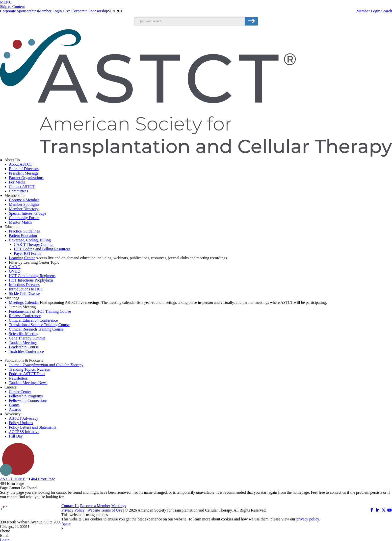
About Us (12, 160)
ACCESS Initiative (24, 432)
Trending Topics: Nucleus (29, 369)
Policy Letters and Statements (32, 427)
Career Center (20, 391)
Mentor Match (20, 222)
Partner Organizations (26, 178)
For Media (17, 182)
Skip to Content (12, 6)
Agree (66, 523)
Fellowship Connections (28, 400)
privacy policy (307, 519)
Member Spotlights (24, 204)
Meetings (11, 298)
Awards (15, 409)
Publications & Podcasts (23, 360)
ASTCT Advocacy (23, 418)
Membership (14, 195)
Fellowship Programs (26, 396)
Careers (10, 387)
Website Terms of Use (104, 510)
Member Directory (24, 209)
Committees (18, 191)
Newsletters (18, 378)
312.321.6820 (22, 531)
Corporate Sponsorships (19, 11)
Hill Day (16, 436)
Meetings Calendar (24, 302)
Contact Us (70, 506)
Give (67, 11)
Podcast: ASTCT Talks (27, 374)
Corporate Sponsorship (90, 11)
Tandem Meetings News (28, 383)
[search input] (189, 21)
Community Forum (24, 218)
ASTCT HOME (12, 479)
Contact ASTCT (22, 186)
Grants (14, 405)
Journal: (46, 365)
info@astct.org (22, 535)
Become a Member (24, 200)
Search (386, 11)
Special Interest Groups (27, 213)
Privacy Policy (73, 510)
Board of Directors (24, 169)
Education (12, 227)
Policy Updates (21, 423)
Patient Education (23, 235)
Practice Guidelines (24, 231)
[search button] (251, 21)
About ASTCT (20, 164)
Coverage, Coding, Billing (30, 240)
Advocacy (12, 414)
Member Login (368, 11)
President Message (24, 173)
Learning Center (22, 258)
